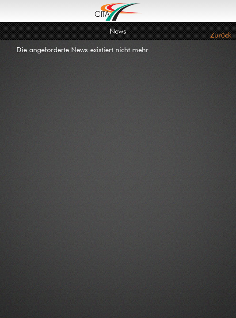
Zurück (221, 34)
